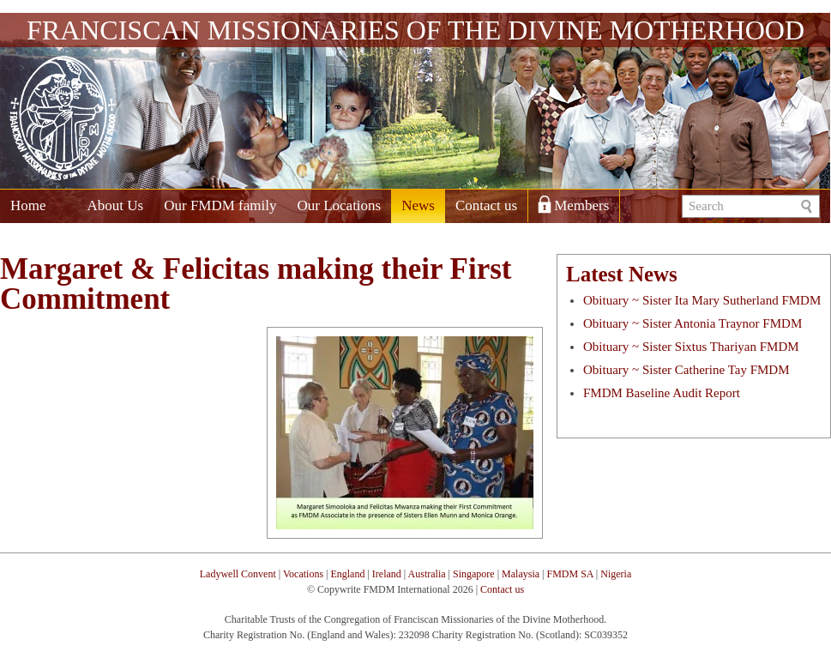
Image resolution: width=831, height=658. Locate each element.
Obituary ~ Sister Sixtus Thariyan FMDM (691, 346)
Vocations (303, 574)
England (347, 574)
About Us (115, 205)
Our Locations (339, 205)
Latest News (621, 274)
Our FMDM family (220, 205)
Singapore (474, 574)
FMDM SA (569, 574)
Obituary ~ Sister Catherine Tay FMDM (686, 370)
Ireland (386, 574)
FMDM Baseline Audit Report (661, 393)
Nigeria (615, 574)
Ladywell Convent (238, 574)
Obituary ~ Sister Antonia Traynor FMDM (692, 323)
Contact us (486, 205)
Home (28, 205)
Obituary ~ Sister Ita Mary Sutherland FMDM (702, 300)
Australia (427, 574)
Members (581, 205)
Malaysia (520, 574)
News (418, 205)
